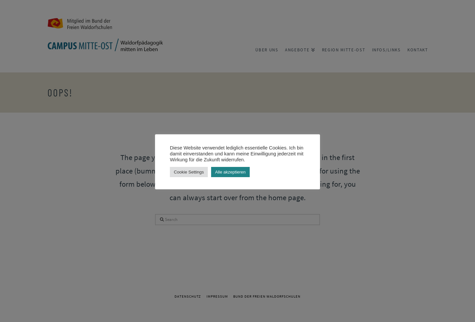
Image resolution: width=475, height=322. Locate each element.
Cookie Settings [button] (189, 172)
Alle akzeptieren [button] (230, 172)
